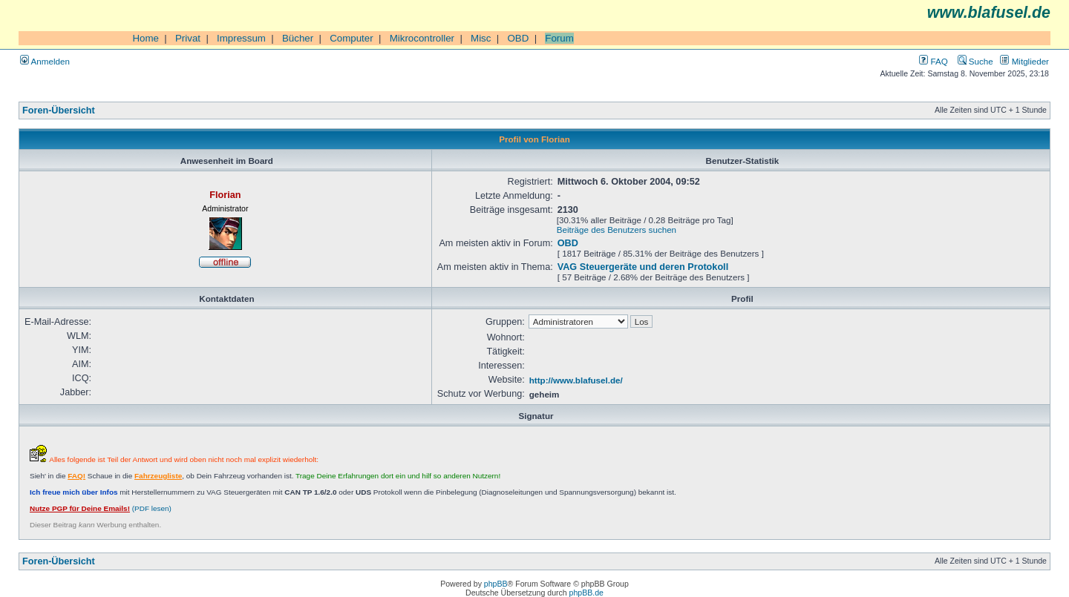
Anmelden (45, 61)
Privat (187, 38)
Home (145, 38)
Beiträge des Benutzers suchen (616, 229)
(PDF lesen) (100, 508)
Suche (975, 61)
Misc (481, 38)
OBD (518, 38)
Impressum (241, 38)
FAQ (933, 61)
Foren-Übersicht (58, 110)
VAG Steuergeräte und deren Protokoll (643, 267)
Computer (351, 38)
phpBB (496, 583)
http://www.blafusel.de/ (576, 380)
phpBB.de (586, 592)
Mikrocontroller (422, 38)
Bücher (297, 38)
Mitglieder (1024, 61)
